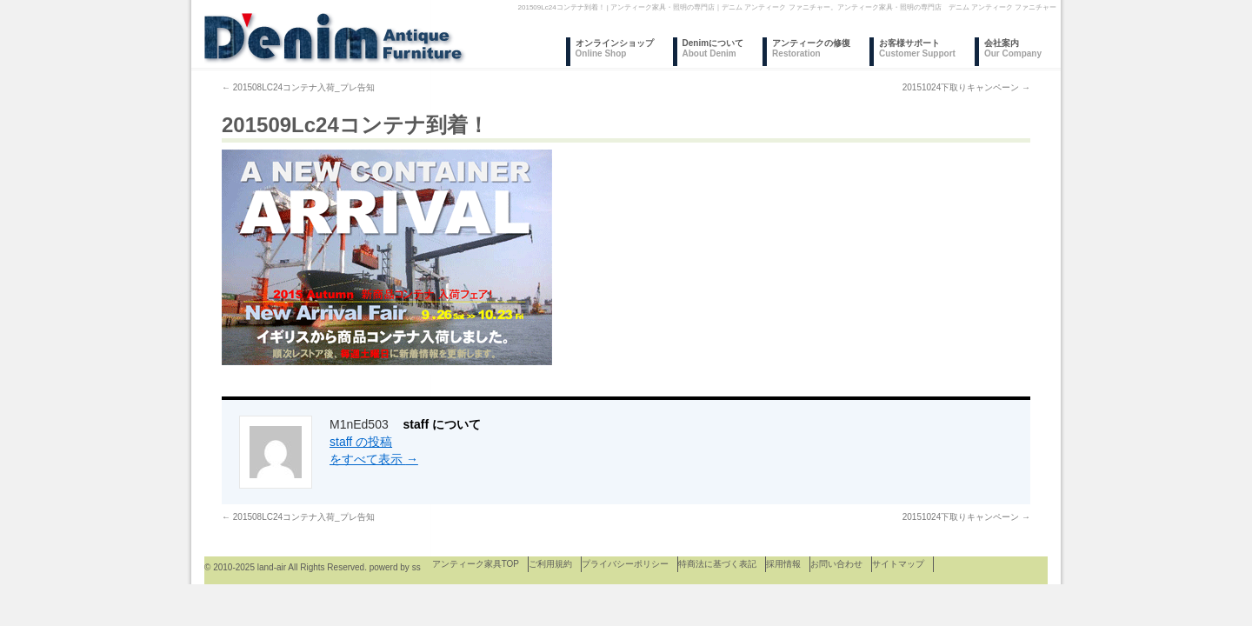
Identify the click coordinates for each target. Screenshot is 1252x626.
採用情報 (783, 564)
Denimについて (713, 48)
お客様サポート (917, 48)
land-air (271, 567)
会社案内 (1013, 48)
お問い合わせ (836, 564)
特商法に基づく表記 (717, 564)
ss (416, 567)
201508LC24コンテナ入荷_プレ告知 (298, 87)
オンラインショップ (615, 48)
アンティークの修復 (811, 48)
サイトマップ (898, 564)
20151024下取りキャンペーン (966, 87)
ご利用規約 (550, 564)
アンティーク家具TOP (475, 564)
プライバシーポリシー (625, 564)
